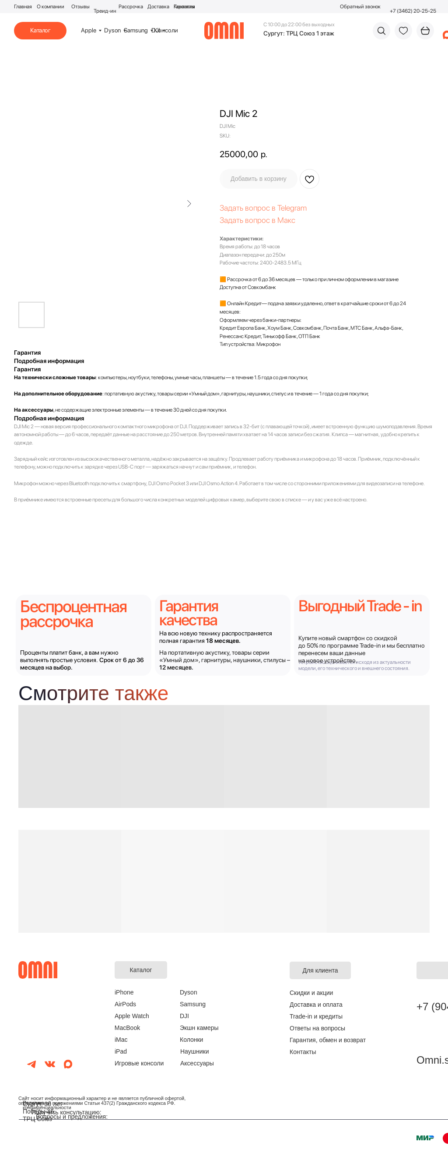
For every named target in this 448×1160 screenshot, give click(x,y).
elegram (294, 207)
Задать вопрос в (248, 207)
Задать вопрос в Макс (257, 220)
